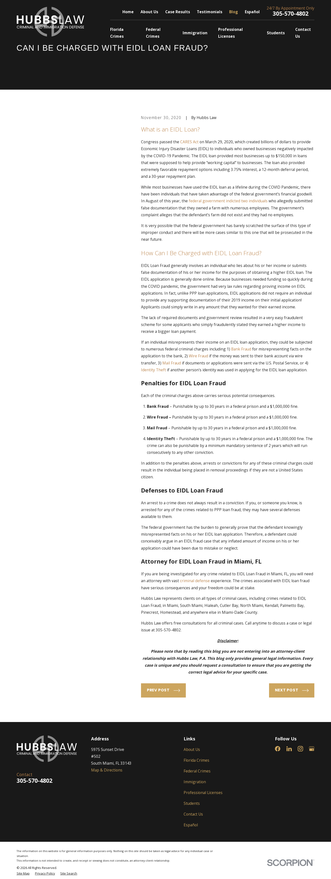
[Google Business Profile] (311, 748)
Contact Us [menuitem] (303, 33)
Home (128, 11)
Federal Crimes (197, 771)
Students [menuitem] (276, 33)
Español (252, 11)
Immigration (195, 781)
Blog (233, 11)
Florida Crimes (196, 760)
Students (192, 803)
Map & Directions (106, 770)
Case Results (177, 11)
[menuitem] (23, 873)
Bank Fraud (241, 349)
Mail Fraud (171, 363)
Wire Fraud (198, 356)
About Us (149, 11)
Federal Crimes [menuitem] (153, 33)
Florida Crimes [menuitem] (117, 33)
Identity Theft (153, 370)
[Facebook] (277, 748)
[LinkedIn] (289, 748)
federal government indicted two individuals (228, 201)
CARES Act (189, 141)
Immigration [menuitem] (195, 33)
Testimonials (209, 11)
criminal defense (195, 580)
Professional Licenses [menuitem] (230, 33)
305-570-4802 (290, 13)
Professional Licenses (203, 792)
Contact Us (193, 814)
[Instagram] (300, 748)
